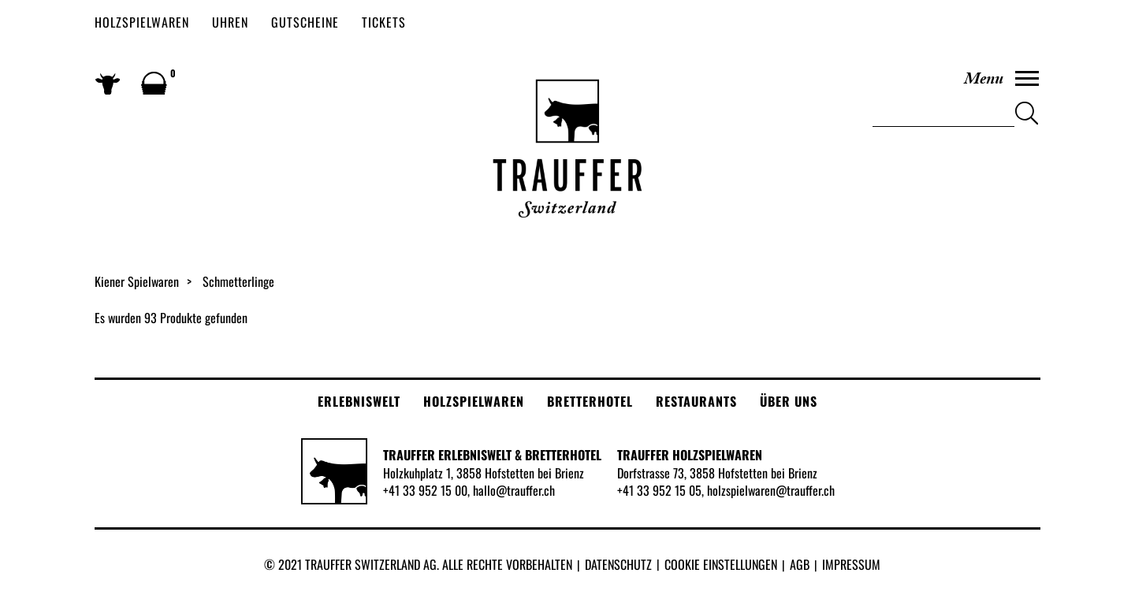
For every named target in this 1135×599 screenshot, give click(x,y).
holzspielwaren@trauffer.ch (771, 490)
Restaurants (696, 401)
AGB (799, 564)
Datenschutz (618, 564)
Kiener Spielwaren (137, 281)
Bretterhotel (590, 401)
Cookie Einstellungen (720, 564)
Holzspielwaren (142, 22)
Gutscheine (305, 22)
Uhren (230, 22)
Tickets (384, 22)
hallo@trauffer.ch (514, 490)
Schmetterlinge (238, 281)
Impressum (851, 564)
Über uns (788, 401)
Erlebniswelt (359, 401)
